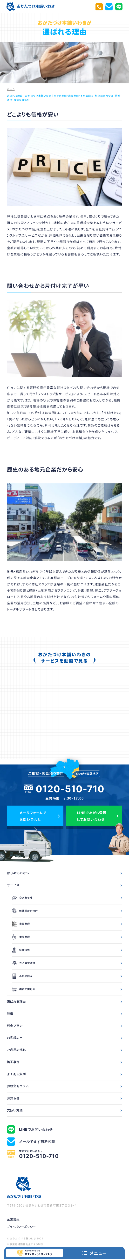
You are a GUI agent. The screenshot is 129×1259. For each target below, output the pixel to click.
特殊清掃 (21, 950)
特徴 (10, 1013)
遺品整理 (21, 936)
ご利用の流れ (16, 1050)
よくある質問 (16, 1074)
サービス (13, 885)
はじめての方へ (18, 873)
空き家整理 (22, 897)
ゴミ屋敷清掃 (23, 963)
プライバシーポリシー (21, 1226)
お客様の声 (15, 1038)
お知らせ (13, 1098)
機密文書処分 (23, 989)
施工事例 (13, 1062)
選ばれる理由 (16, 1001)
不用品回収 (22, 976)
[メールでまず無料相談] (109, 6)
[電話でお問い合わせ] (99, 6)
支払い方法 (15, 1110)
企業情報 (13, 1219)
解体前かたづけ (25, 910)
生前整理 (21, 923)
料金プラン (15, 1025)
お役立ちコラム (18, 1086)
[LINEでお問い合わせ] (118, 6)
